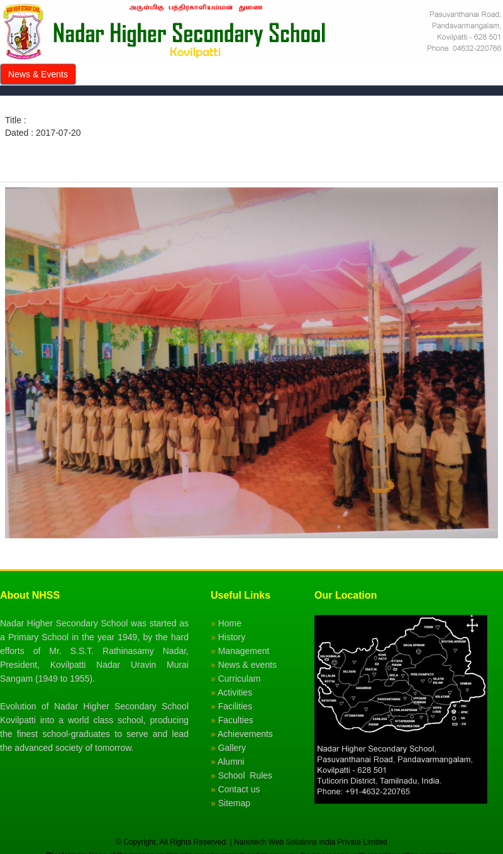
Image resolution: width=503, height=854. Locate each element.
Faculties (235, 720)
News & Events (38, 74)
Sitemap (234, 803)
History (232, 637)
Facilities (235, 706)
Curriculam (239, 679)
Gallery (232, 748)
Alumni (231, 762)
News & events (247, 665)
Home (229, 623)
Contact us (239, 789)
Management (244, 651)
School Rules (245, 775)
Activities (235, 692)
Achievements (245, 734)
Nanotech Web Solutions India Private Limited (310, 842)
